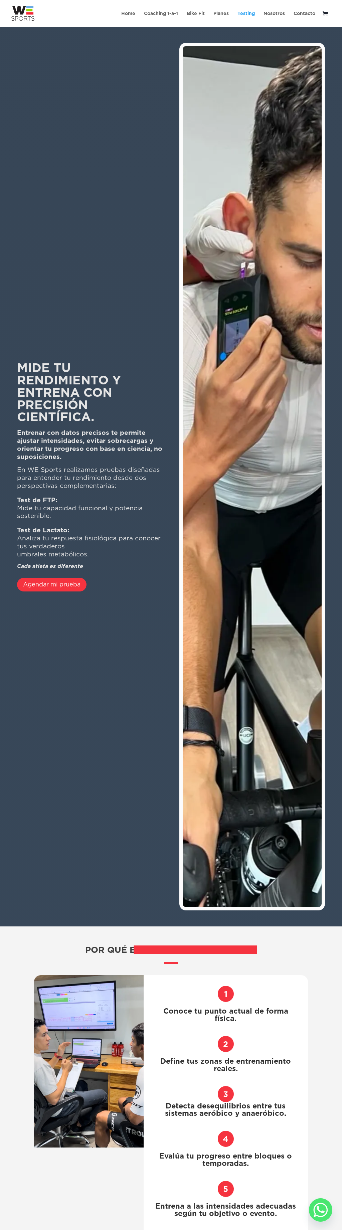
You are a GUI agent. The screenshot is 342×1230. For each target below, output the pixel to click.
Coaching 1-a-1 (161, 14)
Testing (246, 14)
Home (128, 14)
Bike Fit (196, 14)
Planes (221, 14)
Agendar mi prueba (51, 584)
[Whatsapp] (320, 1210)
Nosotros (274, 14)
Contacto (304, 14)
